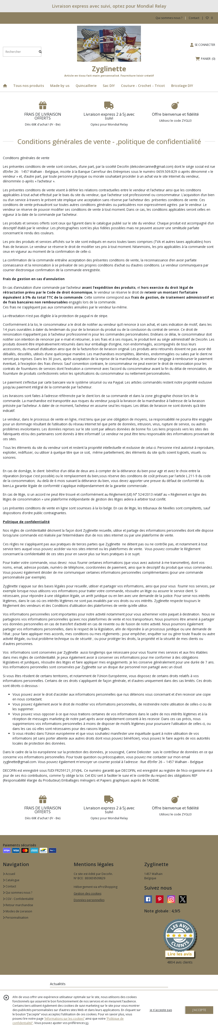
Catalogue (11, 880)
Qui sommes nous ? (17, 893)
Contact (194, 18)
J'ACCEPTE (199, 1010)
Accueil (9, 874)
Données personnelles (89, 900)
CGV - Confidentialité (18, 899)
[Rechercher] (40, 51)
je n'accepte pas (161, 1010)
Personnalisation (15, 918)
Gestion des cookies (87, 893)
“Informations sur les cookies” (64, 1019)
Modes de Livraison (17, 911)
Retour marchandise (18, 905)
